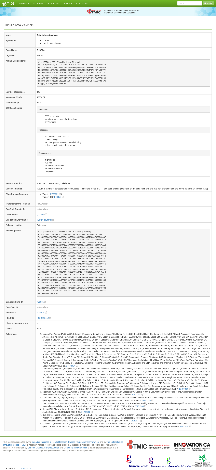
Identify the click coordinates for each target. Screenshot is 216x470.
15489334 (184, 389)
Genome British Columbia (75, 448)
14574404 (72, 366)
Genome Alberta (51, 448)
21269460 (87, 412)
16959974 (136, 421)
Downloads (53, 3)
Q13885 (41, 214)
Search (38, 3)
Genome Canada (35, 448)
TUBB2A (42, 312)
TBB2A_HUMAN (45, 220)
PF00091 (55, 194)
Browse (24, 3)
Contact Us (82, 3)
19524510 (138, 395)
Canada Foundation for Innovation (83, 442)
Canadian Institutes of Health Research (49, 442)
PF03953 (58, 197)
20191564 (140, 406)
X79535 (41, 302)
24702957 (185, 426)
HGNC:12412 (44, 318)
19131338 (147, 400)
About (67, 3)
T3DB (11, 3)
